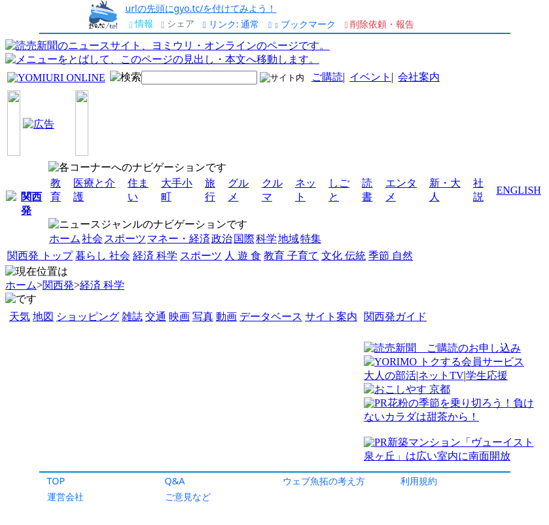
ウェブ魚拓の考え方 (324, 481)
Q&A (175, 481)
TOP (56, 481)
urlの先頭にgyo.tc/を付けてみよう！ (201, 8)
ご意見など (188, 496)
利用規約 (418, 481)
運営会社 (65, 496)
